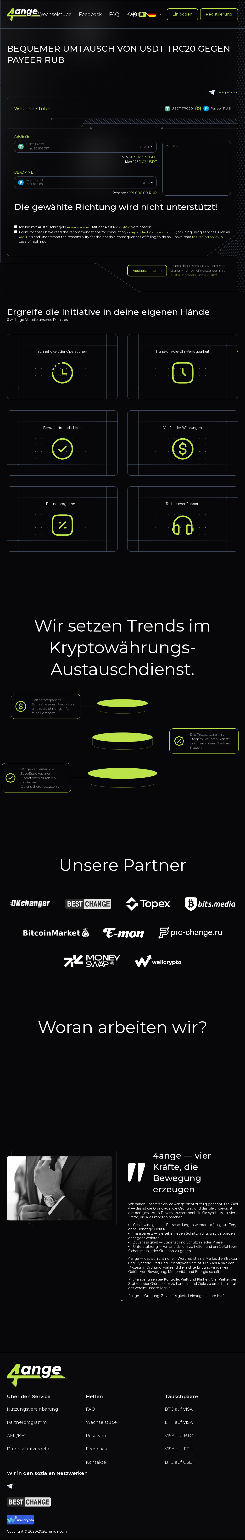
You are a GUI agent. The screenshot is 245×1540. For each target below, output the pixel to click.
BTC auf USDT (181, 1461)
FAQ (114, 14)
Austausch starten (148, 271)
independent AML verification (152, 232)
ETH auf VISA (180, 1420)
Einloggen (182, 14)
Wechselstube (55, 14)
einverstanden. (80, 227)
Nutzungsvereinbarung (34, 1406)
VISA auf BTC (180, 1434)
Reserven (97, 1434)
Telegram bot (223, 92)
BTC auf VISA (180, 1406)
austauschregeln (186, 275)
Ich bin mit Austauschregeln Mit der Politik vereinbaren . (84, 227)
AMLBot (30, 237)
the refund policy (212, 237)
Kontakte (96, 1461)
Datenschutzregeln (29, 1448)
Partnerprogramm (28, 1420)
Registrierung (219, 14)
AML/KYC (125, 227)
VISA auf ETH (180, 1448)
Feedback (90, 14)
